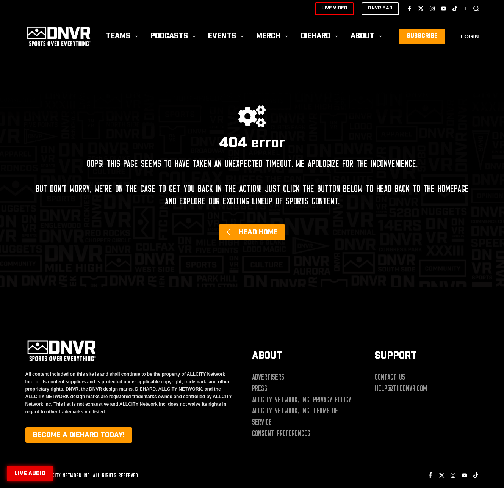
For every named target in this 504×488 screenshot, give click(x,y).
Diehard (321, 36)
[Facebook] (409, 8)
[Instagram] (432, 8)
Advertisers (268, 376)
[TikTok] (455, 8)
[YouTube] (443, 8)
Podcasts (174, 36)
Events (227, 36)
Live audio (29, 473)
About (368, 36)
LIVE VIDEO (334, 8)
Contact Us (390, 376)
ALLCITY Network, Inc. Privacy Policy (301, 399)
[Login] (470, 36)
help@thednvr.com (401, 388)
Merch (273, 36)
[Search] (476, 8)
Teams (123, 36)
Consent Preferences (281, 433)
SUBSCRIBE (422, 36)
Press (259, 388)
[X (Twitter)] (421, 8)
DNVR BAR (380, 8)
